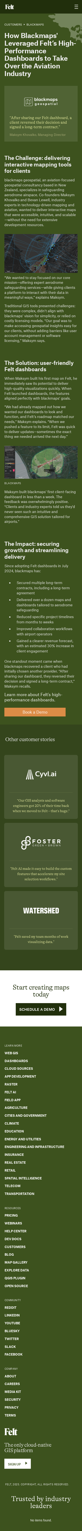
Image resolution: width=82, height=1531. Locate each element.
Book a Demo (35, 711)
